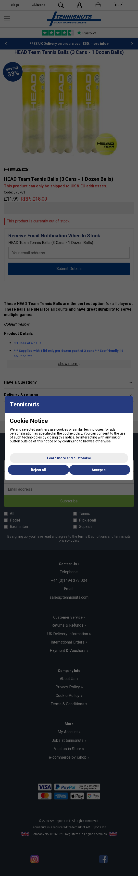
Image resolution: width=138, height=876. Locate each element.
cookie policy (72, 433)
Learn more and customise (69, 458)
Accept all (100, 470)
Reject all (38, 470)
